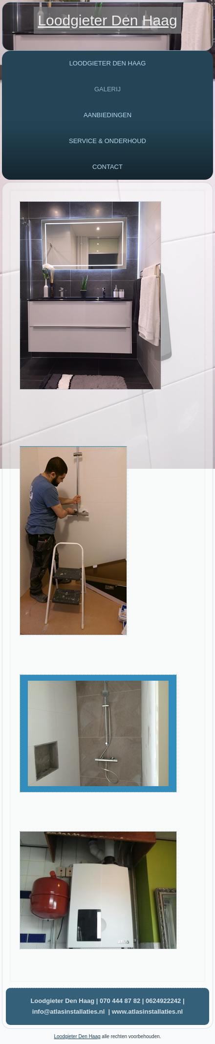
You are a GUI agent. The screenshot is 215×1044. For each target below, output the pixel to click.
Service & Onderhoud (107, 141)
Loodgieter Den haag (107, 63)
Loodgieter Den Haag (107, 20)
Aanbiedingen (107, 115)
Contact (107, 166)
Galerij (107, 89)
